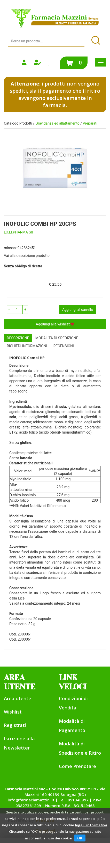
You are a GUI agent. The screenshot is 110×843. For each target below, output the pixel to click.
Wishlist (13, 712)
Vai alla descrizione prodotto (27, 256)
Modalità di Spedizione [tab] (56, 338)
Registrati (15, 725)
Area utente (17, 698)
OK (79, 838)
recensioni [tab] (63, 346)
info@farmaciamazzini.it (31, 799)
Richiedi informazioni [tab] (27, 346)
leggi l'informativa (91, 825)
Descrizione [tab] (18, 338)
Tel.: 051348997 (74, 799)
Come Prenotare (77, 766)
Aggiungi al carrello (77, 309)
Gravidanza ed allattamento (57, 123)
